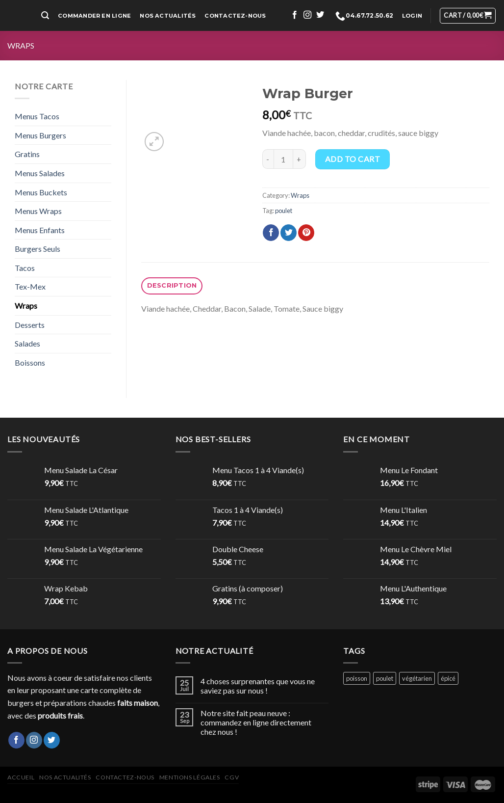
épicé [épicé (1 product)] (448, 678)
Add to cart (352, 158)
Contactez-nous (235, 15)
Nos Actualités (168, 15)
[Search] (45, 15)
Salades (27, 343)
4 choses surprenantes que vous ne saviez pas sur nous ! (258, 685)
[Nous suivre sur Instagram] (307, 15)
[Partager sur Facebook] (271, 232)
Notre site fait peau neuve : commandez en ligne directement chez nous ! (256, 722)
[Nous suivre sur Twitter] (320, 15)
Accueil (20, 777)
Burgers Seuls (37, 248)
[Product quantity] (283, 159)
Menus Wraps (38, 210)
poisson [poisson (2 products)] (356, 678)
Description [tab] (172, 285)
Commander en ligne (94, 15)
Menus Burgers (40, 135)
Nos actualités (65, 777)
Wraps (20, 45)
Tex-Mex (30, 286)
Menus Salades (40, 173)
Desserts (30, 324)
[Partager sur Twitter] (288, 232)
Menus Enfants (40, 230)
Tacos (25, 267)
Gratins (27, 154)
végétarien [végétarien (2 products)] (417, 678)
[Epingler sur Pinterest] (306, 232)
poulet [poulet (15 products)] (384, 678)
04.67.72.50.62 (364, 16)
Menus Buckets (41, 192)
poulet (283, 210)
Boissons (30, 362)
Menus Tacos (37, 116)
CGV (232, 777)
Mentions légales (189, 777)
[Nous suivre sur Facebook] (295, 15)
